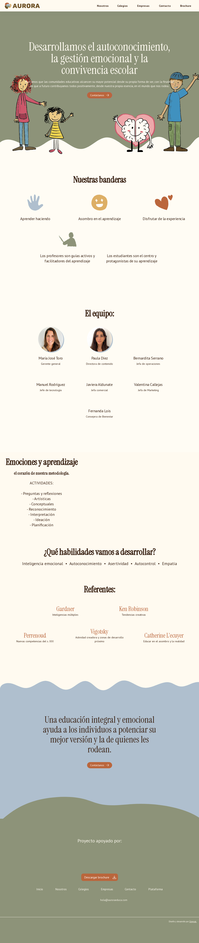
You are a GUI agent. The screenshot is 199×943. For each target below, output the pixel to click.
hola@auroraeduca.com (113, 900)
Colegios (122, 6)
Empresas (143, 6)
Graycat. (193, 922)
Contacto (165, 6)
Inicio (39, 889)
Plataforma (155, 889)
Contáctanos (97, 95)
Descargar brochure (96, 877)
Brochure (185, 6)
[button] (122, 6)
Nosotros (61, 889)
